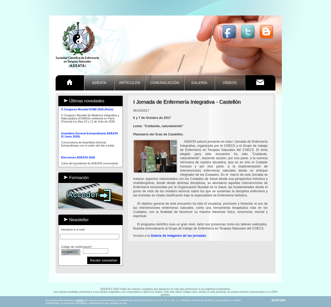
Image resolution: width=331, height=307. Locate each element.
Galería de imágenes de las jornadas (178, 235)
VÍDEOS (230, 83)
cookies (80, 300)
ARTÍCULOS (129, 83)
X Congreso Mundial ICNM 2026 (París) (87, 109)
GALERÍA (199, 83)
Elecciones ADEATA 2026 (78, 157)
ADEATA (99, 83)
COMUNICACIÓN (164, 83)
